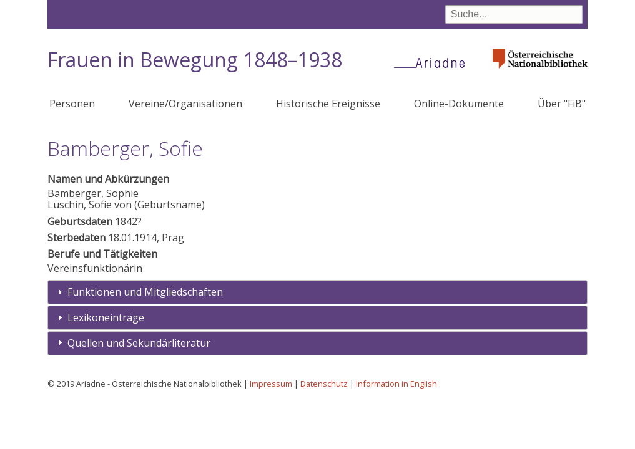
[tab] (317, 292)
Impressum (271, 383)
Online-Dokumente (459, 103)
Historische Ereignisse (328, 103)
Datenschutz (324, 383)
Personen (72, 103)
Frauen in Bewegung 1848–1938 (194, 59)
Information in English (396, 383)
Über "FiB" (562, 103)
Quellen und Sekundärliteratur (138, 343)
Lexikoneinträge (105, 317)
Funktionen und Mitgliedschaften (145, 292)
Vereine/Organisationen (185, 103)
